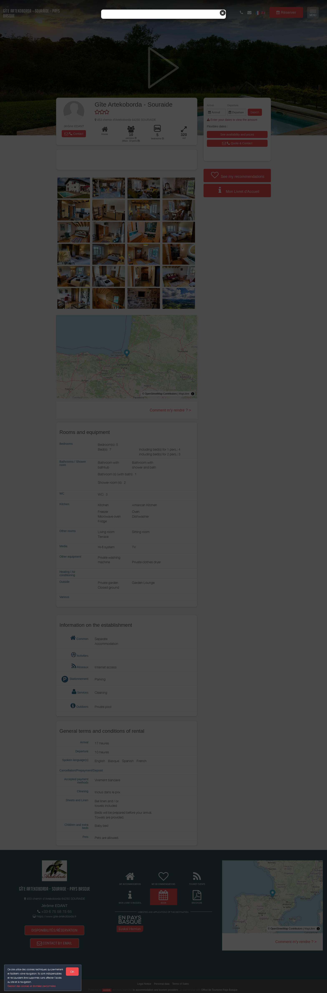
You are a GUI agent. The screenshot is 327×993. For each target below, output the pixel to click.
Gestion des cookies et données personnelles (32, 986)
